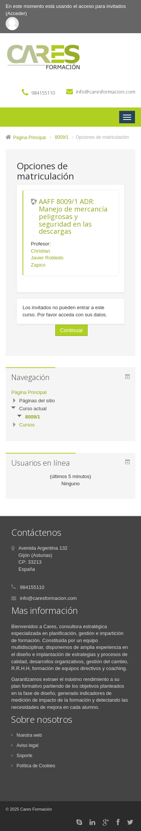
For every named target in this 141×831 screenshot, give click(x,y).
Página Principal (29, 137)
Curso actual (33, 408)
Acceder (16, 13)
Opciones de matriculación (102, 137)
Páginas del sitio (37, 400)
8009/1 (62, 137)
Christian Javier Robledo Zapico (47, 258)
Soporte (21, 755)
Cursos (27, 425)
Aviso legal (24, 745)
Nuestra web (26, 735)
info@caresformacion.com (105, 91)
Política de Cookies (33, 765)
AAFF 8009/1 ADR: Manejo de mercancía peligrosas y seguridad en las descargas (73, 216)
